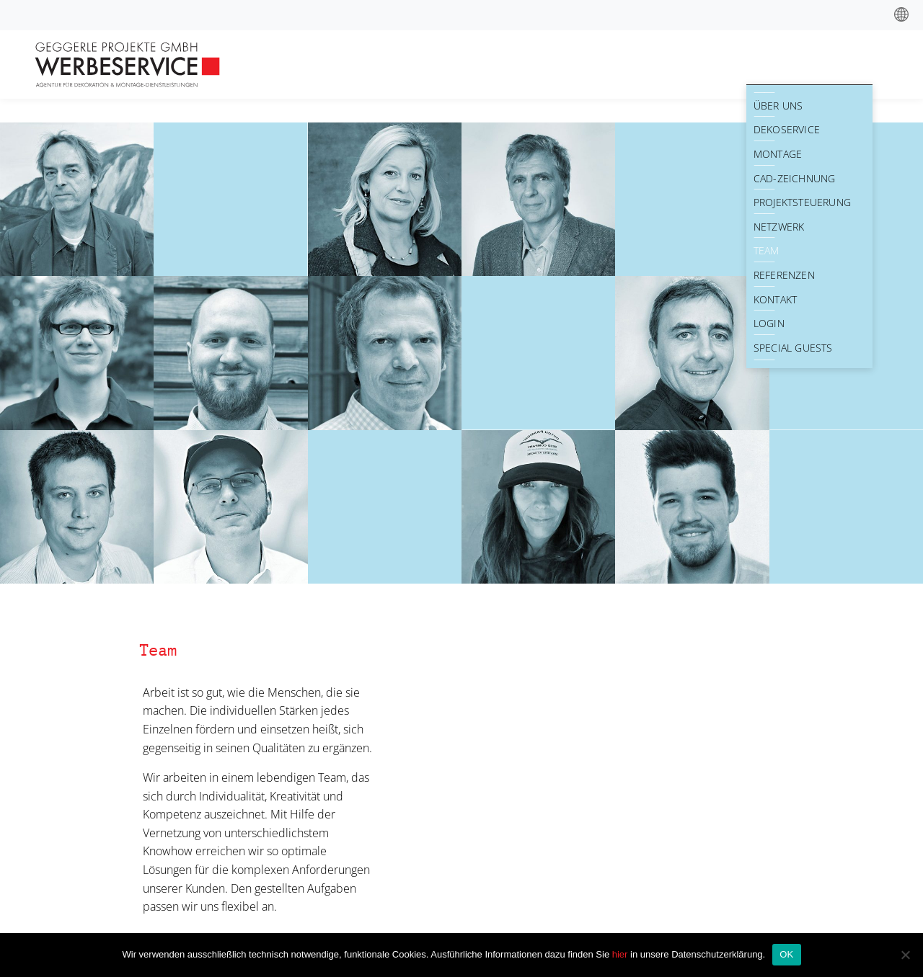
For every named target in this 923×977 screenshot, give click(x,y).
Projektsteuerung (802, 202)
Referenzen (784, 275)
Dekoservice (787, 129)
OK (786, 954)
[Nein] (905, 954)
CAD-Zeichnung (795, 178)
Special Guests (793, 347)
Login (769, 323)
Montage (778, 154)
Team (767, 250)
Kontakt (775, 299)
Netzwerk (779, 226)
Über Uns (778, 105)
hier (621, 954)
